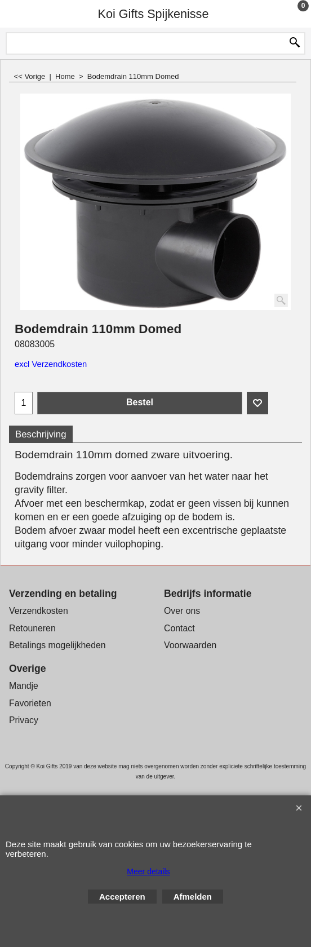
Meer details (148, 871)
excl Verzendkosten (51, 364)
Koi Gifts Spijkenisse (153, 14)
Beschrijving (40, 434)
